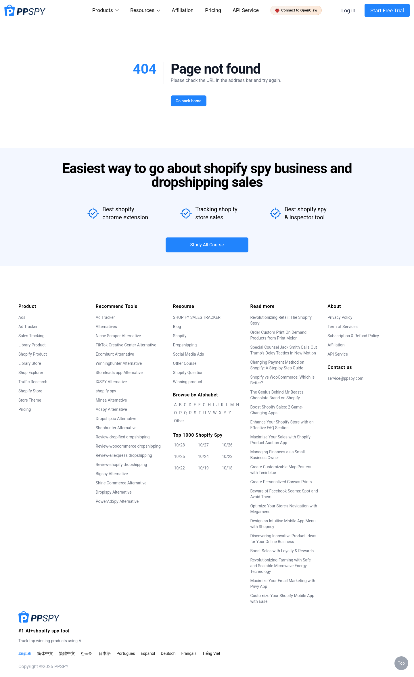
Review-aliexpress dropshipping (124, 455)
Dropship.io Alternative (116, 418)
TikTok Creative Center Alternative (126, 345)
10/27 (203, 445)
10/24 (203, 456)
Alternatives (106, 326)
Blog (177, 326)
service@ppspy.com (345, 378)
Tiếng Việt (211, 653)
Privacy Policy (339, 317)
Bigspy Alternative (112, 473)
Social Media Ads (188, 354)
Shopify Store (30, 391)
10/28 (179, 445)
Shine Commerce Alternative (121, 483)
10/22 (179, 468)
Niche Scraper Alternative (118, 335)
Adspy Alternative (111, 409)
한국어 (87, 653)
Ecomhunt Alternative (115, 354)
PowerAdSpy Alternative (117, 501)
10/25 (179, 456)
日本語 (105, 653)
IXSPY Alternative (111, 381)
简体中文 (45, 653)
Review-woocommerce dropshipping (128, 446)
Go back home (188, 101)
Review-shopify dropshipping (121, 464)
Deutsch (168, 653)
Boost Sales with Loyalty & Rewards (282, 550)
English (24, 653)
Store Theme (29, 400)
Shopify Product (32, 354)
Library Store (29, 363)
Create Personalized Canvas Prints (281, 482)
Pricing (213, 10)
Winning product (187, 381)
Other (179, 421)
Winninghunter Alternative (119, 363)
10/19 (203, 468)
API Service (246, 10)
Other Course (185, 363)
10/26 (227, 445)
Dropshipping (185, 345)
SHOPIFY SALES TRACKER (197, 317)
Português (125, 653)
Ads (21, 317)
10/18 (227, 468)
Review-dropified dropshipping (123, 437)
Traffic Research (32, 381)
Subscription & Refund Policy (353, 335)
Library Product (32, 345)
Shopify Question (188, 372)
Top (401, 663)
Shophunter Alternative (116, 427)
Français (188, 653)
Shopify (180, 335)
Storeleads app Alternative (119, 372)
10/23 (227, 456)
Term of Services (342, 326)
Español (148, 653)
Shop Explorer (30, 372)
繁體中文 (67, 653)
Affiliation (335, 345)
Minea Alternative (111, 400)
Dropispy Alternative (114, 492)
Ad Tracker (28, 326)
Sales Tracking (31, 335)
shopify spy (106, 391)
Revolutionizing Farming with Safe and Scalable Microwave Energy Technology (280, 566)
